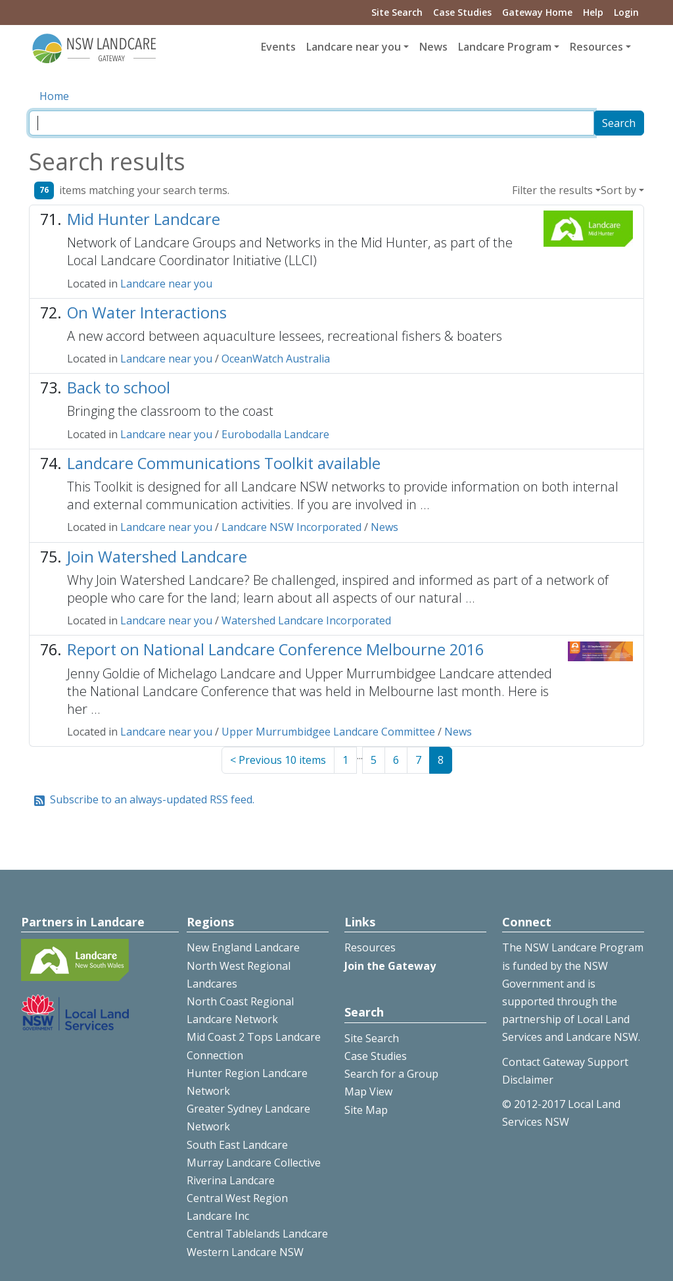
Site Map (366, 1110)
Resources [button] (596, 46)
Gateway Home (537, 12)
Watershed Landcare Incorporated (306, 620)
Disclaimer (527, 1079)
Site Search (397, 12)
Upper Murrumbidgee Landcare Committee (328, 731)
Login (626, 12)
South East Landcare (237, 1145)
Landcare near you (166, 283)
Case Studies (462, 12)
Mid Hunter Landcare (143, 219)
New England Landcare (243, 947)
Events (278, 46)
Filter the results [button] (552, 190)
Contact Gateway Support (565, 1062)
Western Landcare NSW (245, 1252)
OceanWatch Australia (275, 358)
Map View (368, 1091)
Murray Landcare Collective (254, 1162)
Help (593, 12)
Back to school (118, 387)
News (433, 46)
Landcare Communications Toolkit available (224, 463)
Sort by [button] (618, 190)
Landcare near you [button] (353, 46)
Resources (370, 947)
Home (54, 96)
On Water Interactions (147, 312)
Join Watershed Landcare (157, 556)
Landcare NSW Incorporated (291, 527)
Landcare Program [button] (504, 46)
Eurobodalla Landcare (275, 434)
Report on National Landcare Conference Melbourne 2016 (275, 649)
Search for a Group (391, 1074)
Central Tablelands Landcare (257, 1233)
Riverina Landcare (231, 1180)
